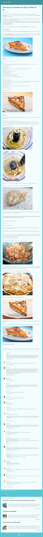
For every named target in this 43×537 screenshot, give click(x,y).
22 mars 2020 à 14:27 (9, 428)
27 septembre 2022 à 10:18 (10, 484)
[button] (39, 7)
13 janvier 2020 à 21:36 (9, 359)
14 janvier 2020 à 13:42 (9, 375)
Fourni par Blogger (21, 534)
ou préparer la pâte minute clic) (15, 120)
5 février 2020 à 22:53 (9, 388)
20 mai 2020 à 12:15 (9, 434)
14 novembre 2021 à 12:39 (10, 471)
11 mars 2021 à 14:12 (9, 465)
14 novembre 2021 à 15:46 (10, 478)
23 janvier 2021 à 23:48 (9, 450)
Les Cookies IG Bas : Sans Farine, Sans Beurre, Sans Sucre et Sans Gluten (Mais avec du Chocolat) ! (19, 500)
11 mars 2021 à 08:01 (9, 458)
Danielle (7, 460)
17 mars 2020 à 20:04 (9, 410)
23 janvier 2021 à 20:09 (9, 443)
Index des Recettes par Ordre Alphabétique (9, 511)
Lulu (7, 480)
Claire (7, 367)
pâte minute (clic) (8, 90)
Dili (6, 413)
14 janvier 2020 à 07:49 (9, 364)
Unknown (7, 468)
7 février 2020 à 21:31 (9, 393)
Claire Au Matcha (7, 2)
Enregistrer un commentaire (8, 486)
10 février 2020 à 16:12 (9, 399)
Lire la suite (38, 508)
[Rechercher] (41, 2)
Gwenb (7, 361)
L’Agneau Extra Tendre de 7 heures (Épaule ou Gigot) (11, 522)
